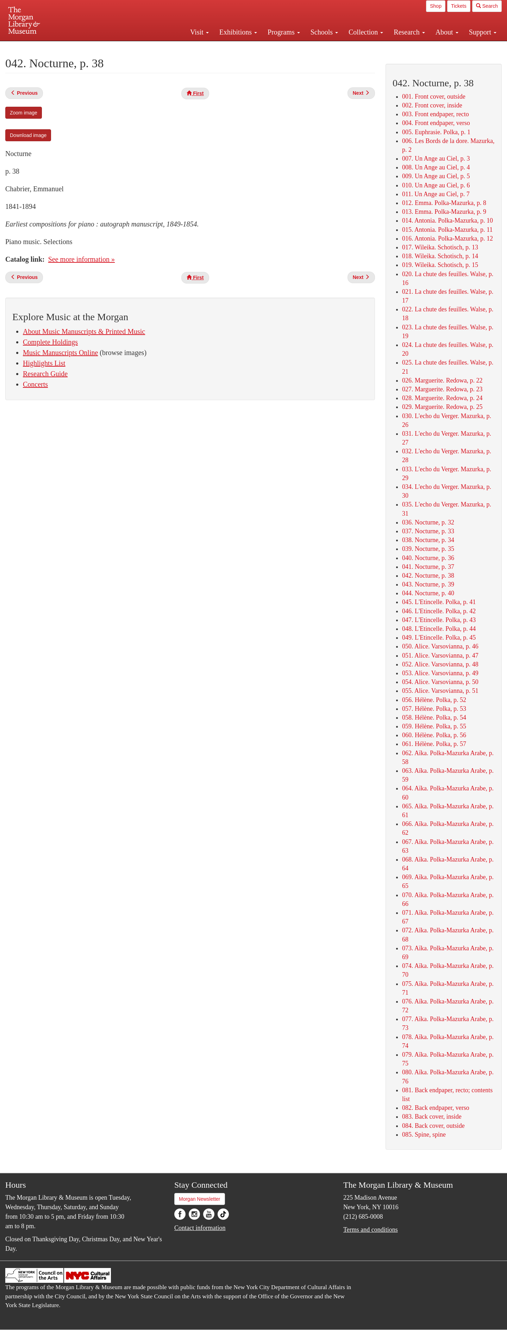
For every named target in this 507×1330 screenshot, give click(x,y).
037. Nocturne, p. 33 (428, 531)
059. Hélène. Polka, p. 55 (434, 726)
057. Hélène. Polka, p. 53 (434, 708)
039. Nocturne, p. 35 (428, 548)
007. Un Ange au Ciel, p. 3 (436, 158)
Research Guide (45, 374)
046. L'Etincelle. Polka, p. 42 (439, 611)
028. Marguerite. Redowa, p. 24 (442, 398)
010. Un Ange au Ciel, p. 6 (436, 185)
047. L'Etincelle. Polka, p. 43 (439, 619)
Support (482, 32)
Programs (284, 32)
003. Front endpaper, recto (435, 114)
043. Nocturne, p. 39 (428, 584)
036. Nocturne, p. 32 (428, 522)
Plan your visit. (169, 47)
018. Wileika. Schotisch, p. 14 (440, 256)
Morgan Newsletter (199, 1199)
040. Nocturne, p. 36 (428, 557)
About (447, 32)
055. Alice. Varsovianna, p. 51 (440, 690)
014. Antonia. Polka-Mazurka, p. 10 (447, 220)
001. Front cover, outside (433, 96)
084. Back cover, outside (433, 1125)
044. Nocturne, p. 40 (428, 593)
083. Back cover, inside (432, 1116)
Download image (28, 135)
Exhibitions (238, 32)
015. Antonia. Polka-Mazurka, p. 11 (447, 229)
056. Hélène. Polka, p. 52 (434, 699)
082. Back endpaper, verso (435, 1107)
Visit (199, 32)
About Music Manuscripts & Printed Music (84, 331)
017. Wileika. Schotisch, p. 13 (440, 247)
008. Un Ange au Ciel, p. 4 (436, 167)
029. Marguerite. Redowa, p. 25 (442, 406)
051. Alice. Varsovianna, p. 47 (440, 655)
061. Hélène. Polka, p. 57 (434, 743)
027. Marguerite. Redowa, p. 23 (442, 389)
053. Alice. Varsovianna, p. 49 (440, 673)
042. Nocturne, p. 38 (428, 575)
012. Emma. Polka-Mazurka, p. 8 (444, 202)
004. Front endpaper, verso (436, 122)
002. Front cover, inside (432, 105)
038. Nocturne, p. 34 (428, 539)
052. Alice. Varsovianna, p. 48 (440, 664)
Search (487, 6)
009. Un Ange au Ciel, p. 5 (436, 176)
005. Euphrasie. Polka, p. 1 (436, 132)
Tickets (459, 6)
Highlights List (44, 363)
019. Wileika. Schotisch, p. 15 (440, 264)
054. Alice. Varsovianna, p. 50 (440, 681)
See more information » (81, 259)
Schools (324, 32)
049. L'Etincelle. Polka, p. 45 (439, 637)
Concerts (35, 384)
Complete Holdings (50, 342)
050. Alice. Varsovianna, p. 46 (440, 646)
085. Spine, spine (424, 1134)
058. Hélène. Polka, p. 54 (434, 717)
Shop (436, 6)
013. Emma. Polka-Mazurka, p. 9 (444, 211)
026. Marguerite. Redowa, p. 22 (442, 380)
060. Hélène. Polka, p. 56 (434, 735)
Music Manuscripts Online (60, 352)
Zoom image (23, 113)
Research (409, 32)
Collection (366, 32)
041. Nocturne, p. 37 (428, 566)
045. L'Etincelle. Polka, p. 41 (439, 601)
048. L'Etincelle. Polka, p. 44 (439, 628)
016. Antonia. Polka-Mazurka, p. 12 (447, 238)
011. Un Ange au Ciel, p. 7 (436, 194)
